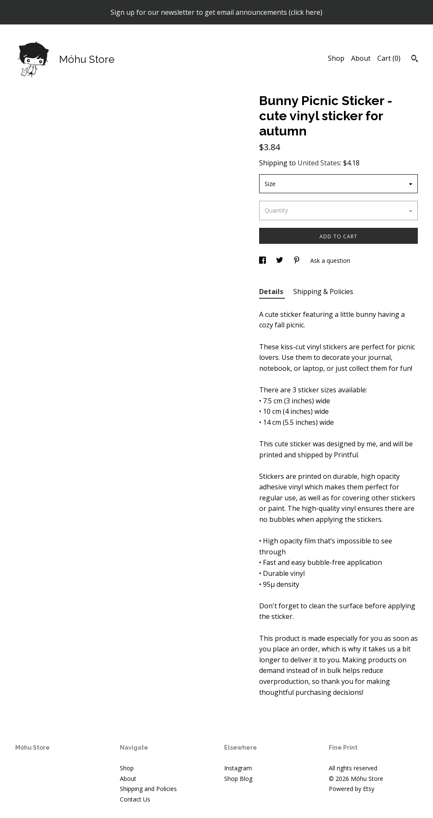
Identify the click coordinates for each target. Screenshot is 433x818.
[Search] (414, 59)
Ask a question (330, 260)
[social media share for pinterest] (297, 260)
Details (272, 291)
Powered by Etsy (351, 789)
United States (319, 162)
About (361, 58)
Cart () (389, 58)
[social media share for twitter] (280, 260)
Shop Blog (238, 779)
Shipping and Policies (148, 789)
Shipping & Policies (323, 291)
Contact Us (135, 799)
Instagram (238, 768)
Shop (336, 58)
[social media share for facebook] (263, 260)
